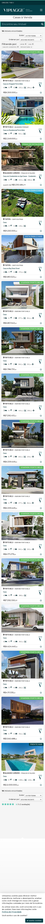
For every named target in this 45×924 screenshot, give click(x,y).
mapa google (13, 857)
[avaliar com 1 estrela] (3, 804)
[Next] (40, 64)
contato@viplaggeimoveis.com (21, 872)
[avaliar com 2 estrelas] (5, 804)
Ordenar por (14, 39)
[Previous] (4, 64)
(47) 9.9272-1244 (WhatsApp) (20, 868)
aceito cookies (34, 921)
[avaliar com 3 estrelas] (8, 804)
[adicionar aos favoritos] (41, 93)
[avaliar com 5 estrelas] (13, 804)
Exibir (21, 35)
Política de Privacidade (11, 912)
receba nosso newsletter (18, 890)
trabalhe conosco (15, 877)
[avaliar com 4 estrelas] (10, 804)
